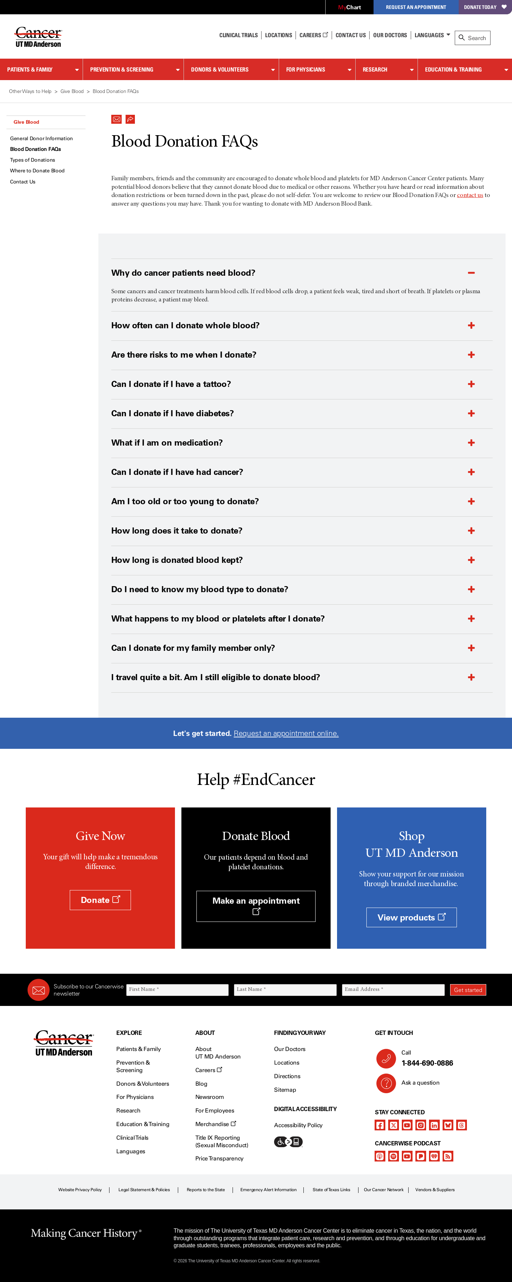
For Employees (214, 1110)
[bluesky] (448, 1125)
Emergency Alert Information (268, 1189)
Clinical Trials (238, 35)
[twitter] (393, 1125)
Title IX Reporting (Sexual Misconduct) (221, 1141)
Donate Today (485, 7)
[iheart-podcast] (434, 1156)
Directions (287, 1076)
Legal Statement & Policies (144, 1189)
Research (375, 69)
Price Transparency (219, 1158)
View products (411, 917)
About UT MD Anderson (218, 1053)
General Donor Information (41, 139)
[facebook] (380, 1125)
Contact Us (351, 35)
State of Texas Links (331, 1189)
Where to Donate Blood (37, 171)
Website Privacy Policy (80, 1189)
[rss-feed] (448, 1156)
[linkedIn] (434, 1125)
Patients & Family (30, 69)
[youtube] (407, 1125)
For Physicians (305, 69)
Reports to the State (206, 1189)
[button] (116, 117)
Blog (201, 1083)
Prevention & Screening (121, 69)
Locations (286, 1062)
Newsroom (209, 1097)
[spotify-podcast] (393, 1156)
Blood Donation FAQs (35, 149)
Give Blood (26, 122)
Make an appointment (256, 905)
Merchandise (215, 1124)
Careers (313, 35)
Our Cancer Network (384, 1189)
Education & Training (453, 69)
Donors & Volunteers (219, 69)
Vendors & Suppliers (435, 1189)
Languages (429, 35)
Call (441, 1058)
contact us (470, 195)
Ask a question (416, 1085)
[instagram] (421, 1125)
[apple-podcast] (380, 1156)
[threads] (461, 1125)
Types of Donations (32, 160)
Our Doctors (390, 35)
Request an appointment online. (286, 733)
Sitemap (285, 1089)
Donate (100, 900)
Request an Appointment (416, 7)
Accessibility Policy (298, 1125)
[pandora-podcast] (421, 1156)
